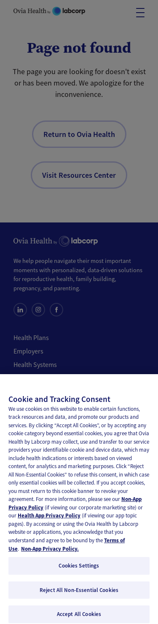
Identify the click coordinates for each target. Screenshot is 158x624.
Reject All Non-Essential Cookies (79, 594)
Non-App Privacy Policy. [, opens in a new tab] (50, 553)
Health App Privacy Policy (49, 520)
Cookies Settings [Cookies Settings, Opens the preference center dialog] (79, 570)
